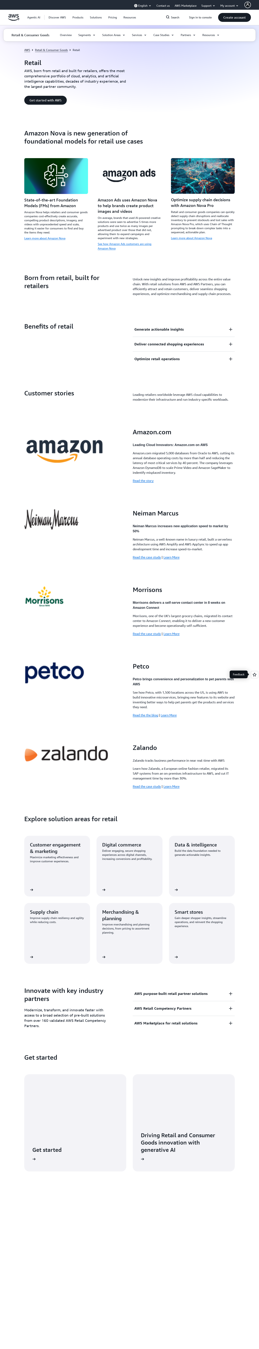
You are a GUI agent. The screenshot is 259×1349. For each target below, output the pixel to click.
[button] (57, 17)
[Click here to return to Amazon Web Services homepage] (13, 19)
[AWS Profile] (247, 5)
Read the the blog (145, 715)
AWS (27, 50)
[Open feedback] (254, 674)
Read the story (143, 481)
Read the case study (147, 557)
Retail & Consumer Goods (51, 50)
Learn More (171, 557)
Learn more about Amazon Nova (44, 238)
